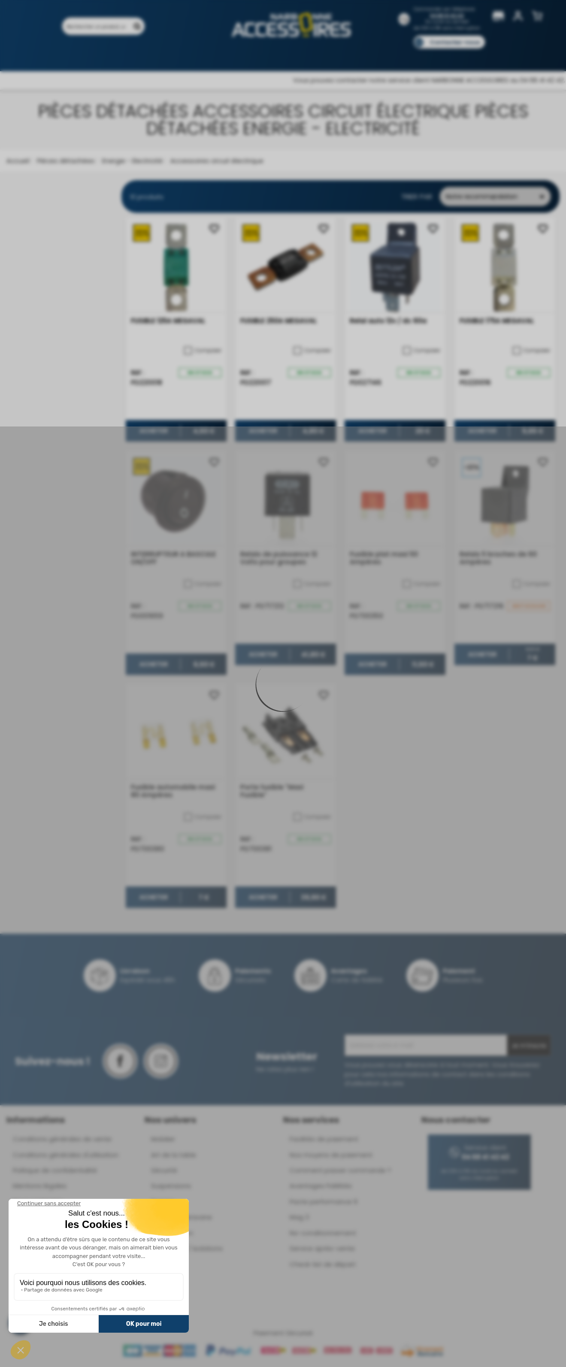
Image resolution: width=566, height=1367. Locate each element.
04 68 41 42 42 (447, 15)
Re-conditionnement (323, 1232)
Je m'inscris (529, 1046)
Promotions (111, 54)
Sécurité (164, 1170)
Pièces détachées (64, 160)
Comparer (202, 350)
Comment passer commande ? (340, 1170)
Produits (67, 54)
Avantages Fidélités (321, 1185)
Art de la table (173, 1154)
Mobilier (163, 1138)
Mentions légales (40, 1185)
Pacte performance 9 (323, 1201)
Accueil (17, 160)
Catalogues (403, 54)
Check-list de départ (323, 1264)
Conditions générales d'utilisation (65, 1154)
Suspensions (171, 1185)
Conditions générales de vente (62, 1138)
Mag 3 (299, 1217)
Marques (299, 54)
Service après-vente (322, 1248)
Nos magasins (252, 54)
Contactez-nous (455, 42)
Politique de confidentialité (55, 1170)
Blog (440, 54)
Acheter (153, 431)
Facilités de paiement (324, 1138)
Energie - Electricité (131, 160)
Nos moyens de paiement (331, 1154)
